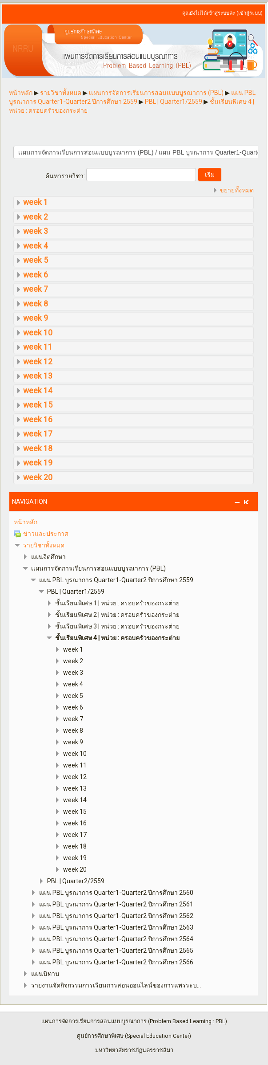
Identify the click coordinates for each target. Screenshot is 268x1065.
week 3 (35, 231)
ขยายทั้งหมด (237, 190)
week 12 (37, 361)
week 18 (37, 448)
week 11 (37, 347)
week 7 (35, 289)
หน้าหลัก (25, 522)
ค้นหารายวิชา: (65, 176)
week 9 (35, 318)
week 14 (37, 390)
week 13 (37, 375)
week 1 (35, 202)
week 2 (35, 216)
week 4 (35, 245)
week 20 (37, 477)
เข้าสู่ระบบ (249, 13)
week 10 (37, 332)
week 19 (37, 462)
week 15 (37, 404)
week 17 (37, 433)
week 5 (35, 260)
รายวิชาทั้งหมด (43, 545)
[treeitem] (133, 522)
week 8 (35, 303)
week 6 (35, 274)
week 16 (37, 419)
